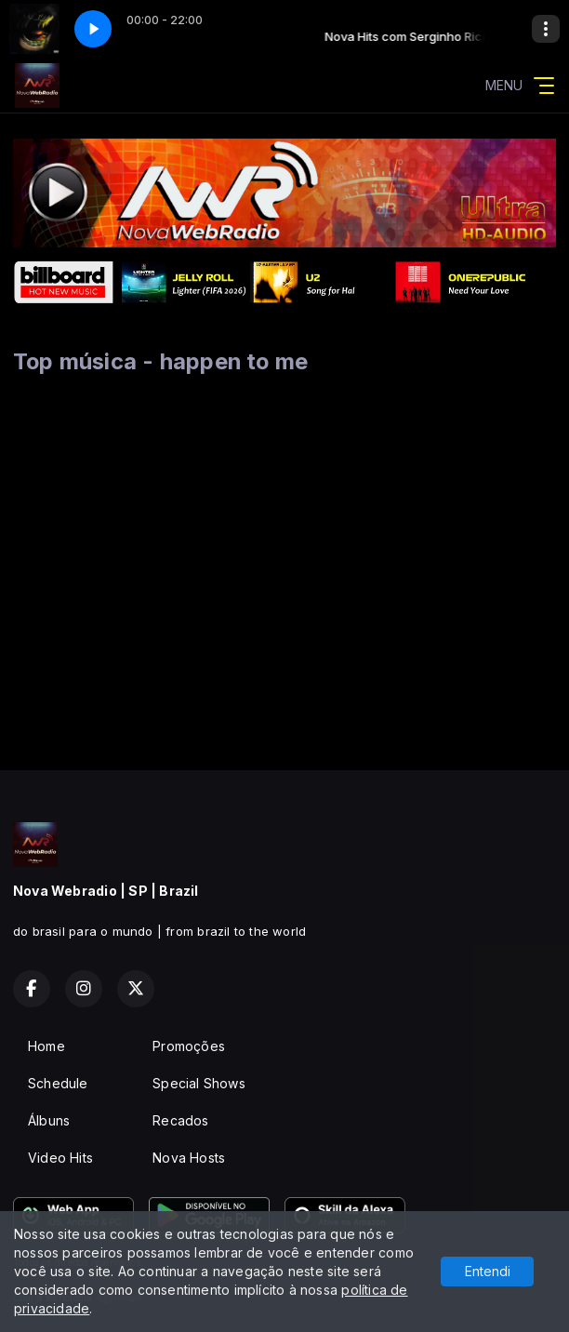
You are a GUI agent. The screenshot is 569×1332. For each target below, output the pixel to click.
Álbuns (49, 1120)
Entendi (487, 1271)
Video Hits (60, 1158)
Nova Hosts (188, 1158)
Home (46, 1046)
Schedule (58, 1083)
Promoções (188, 1046)
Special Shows (198, 1083)
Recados (180, 1120)
